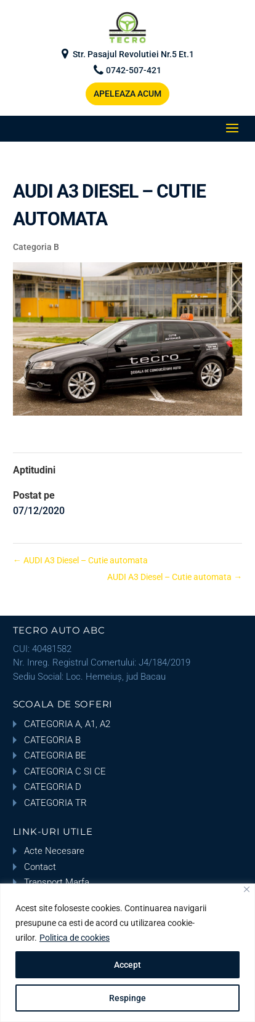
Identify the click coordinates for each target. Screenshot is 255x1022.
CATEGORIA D (52, 786)
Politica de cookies (74, 938)
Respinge (127, 998)
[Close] (246, 889)
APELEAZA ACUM (127, 94)
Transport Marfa (56, 882)
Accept (127, 965)
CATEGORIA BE (55, 755)
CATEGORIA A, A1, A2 (67, 724)
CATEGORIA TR (55, 802)
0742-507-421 (133, 70)
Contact (40, 866)
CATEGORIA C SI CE (65, 771)
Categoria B (36, 247)
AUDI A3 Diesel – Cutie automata (80, 560)
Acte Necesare (54, 850)
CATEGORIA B (52, 740)
